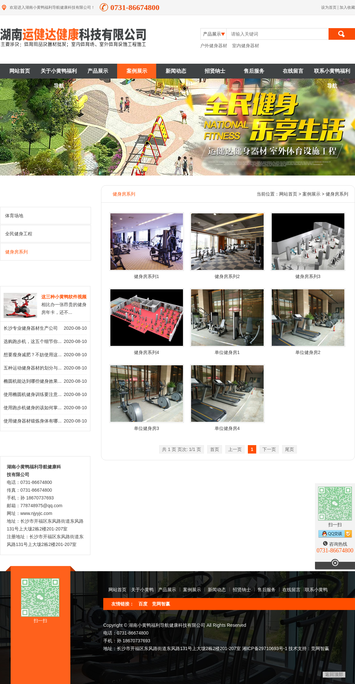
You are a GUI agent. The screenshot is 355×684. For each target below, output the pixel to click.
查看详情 (75, 277)
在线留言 (293, 71)
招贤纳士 (215, 71)
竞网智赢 (161, 603)
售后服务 (254, 71)
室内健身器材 (245, 45)
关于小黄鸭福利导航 (59, 73)
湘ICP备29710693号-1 (264, 648)
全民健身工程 (45, 233)
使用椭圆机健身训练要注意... (33, 394)
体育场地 (45, 215)
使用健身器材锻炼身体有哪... (33, 420)
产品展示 (97, 71)
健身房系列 (45, 251)
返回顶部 (334, 674)
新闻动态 (176, 71)
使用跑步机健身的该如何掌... (33, 407)
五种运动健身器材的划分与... (33, 367)
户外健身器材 (213, 45)
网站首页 (19, 71)
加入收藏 (347, 7)
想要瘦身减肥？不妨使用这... (33, 354)
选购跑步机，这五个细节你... (33, 341)
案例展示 (137, 71)
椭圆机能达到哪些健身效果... (33, 381)
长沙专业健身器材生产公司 (31, 328)
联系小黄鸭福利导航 (332, 73)
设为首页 (329, 7)
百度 (142, 603)
